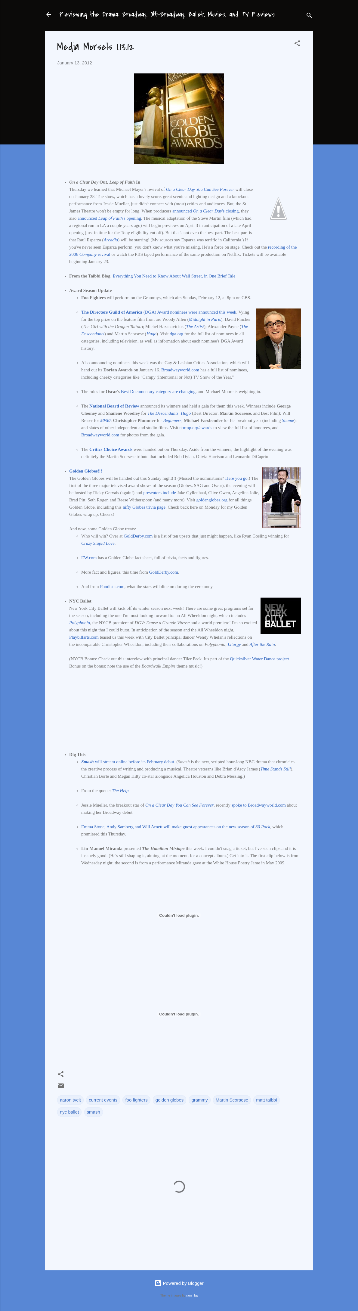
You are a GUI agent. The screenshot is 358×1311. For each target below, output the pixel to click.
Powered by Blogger (178, 1283)
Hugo (151, 333)
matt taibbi (266, 1099)
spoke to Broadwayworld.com (258, 805)
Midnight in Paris (205, 319)
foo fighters (136, 1099)
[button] (297, 44)
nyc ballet (69, 1111)
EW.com (89, 557)
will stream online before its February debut (127, 761)
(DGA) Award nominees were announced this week (158, 312)
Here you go (236, 478)
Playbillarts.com (84, 637)
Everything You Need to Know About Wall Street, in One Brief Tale (174, 276)
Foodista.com (112, 586)
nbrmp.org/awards (195, 427)
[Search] (309, 16)
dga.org (176, 333)
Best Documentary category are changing (158, 391)
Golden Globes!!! (85, 471)
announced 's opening (109, 218)
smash (93, 1111)
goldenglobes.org (211, 499)
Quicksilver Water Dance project (259, 658)
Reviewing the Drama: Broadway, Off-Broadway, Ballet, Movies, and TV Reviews (167, 14)
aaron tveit (70, 1099)
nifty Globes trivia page (144, 507)
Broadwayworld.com (180, 369)
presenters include (159, 492)
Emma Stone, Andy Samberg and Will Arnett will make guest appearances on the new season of (175, 826)
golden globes (170, 1099)
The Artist (195, 326)
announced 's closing (205, 211)
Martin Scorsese (232, 1099)
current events (103, 1099)
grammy (199, 1099)
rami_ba (192, 1295)
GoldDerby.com (138, 536)
